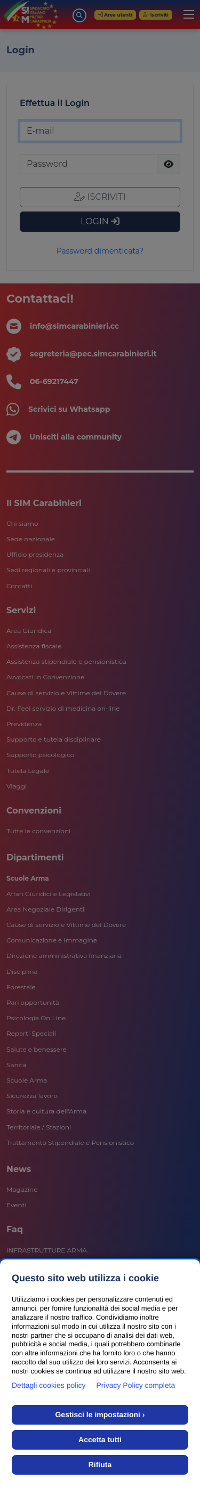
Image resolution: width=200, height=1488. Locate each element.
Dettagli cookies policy (49, 1385)
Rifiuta (100, 1464)
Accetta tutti (100, 1439)
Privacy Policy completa (136, 1385)
